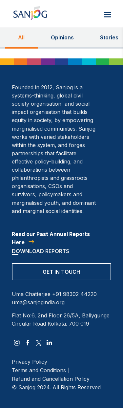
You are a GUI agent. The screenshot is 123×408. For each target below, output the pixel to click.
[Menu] (107, 15)
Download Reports (40, 251)
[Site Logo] (30, 13)
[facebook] (28, 343)
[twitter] (38, 343)
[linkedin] (49, 343)
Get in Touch (61, 271)
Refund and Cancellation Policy (51, 379)
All (21, 37)
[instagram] (17, 343)
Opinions (62, 37)
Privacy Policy (29, 361)
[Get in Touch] (61, 276)
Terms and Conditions (39, 370)
